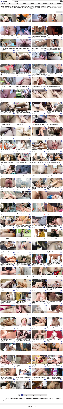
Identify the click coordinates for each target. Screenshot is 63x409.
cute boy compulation (17, 7)
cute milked (18, 6)
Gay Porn (45, 3)
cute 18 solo (23, 6)
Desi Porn (52, 3)
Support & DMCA (29, 406)
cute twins (55, 7)
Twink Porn (3, 3)
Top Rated (16, 3)
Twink (4, 1)
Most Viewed (24, 3)
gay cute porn (28, 6)
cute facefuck (10, 7)
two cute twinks (43, 6)
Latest (10, 3)
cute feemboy (49, 6)
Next (45, 395)
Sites (39, 3)
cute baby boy (43, 7)
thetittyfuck (59, 3)
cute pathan (2, 6)
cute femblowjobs (8, 6)
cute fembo (38, 7)
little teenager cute (25, 7)
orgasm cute (54, 6)
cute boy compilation (59, 6)
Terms (36, 406)
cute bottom (34, 7)
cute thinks (51, 7)
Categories (32, 3)
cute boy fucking (4, 7)
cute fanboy (14, 6)
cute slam (32, 6)
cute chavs (30, 7)
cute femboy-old (37, 6)
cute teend (47, 7)
